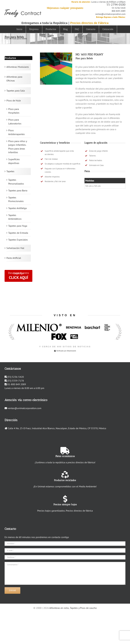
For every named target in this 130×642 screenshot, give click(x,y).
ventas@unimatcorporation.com (110, 14)
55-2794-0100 (116, 5)
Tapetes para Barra (17, 190)
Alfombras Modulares (17, 66)
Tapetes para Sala (15, 90)
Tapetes (10, 171)
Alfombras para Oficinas (14, 78)
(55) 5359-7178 (15, 380)
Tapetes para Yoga (17, 225)
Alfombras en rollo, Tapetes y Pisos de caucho (73, 607)
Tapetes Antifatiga (17, 208)
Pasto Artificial (13, 257)
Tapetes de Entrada (18, 232)
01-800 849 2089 (16, 384)
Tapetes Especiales (18, 239)
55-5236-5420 (118, 8)
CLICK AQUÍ (18, 277)
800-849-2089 (118, 11)
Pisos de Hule (13, 100)
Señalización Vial (15, 248)
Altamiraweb (71, 351)
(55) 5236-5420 (15, 376)
